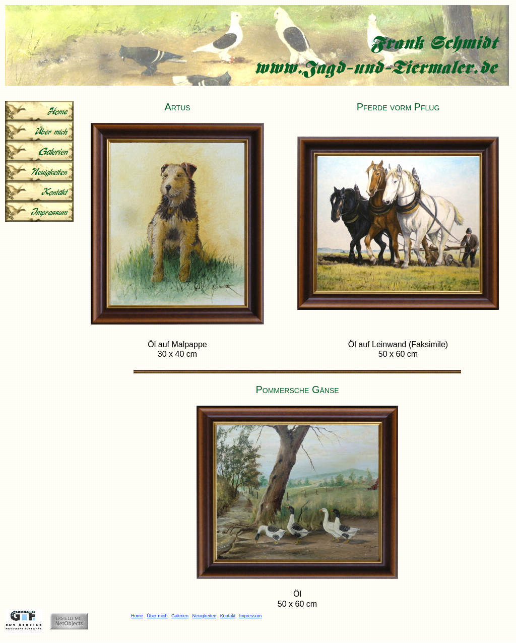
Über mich (157, 615)
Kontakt (228, 615)
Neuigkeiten (204, 615)
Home (137, 615)
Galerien (179, 615)
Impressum (250, 615)
